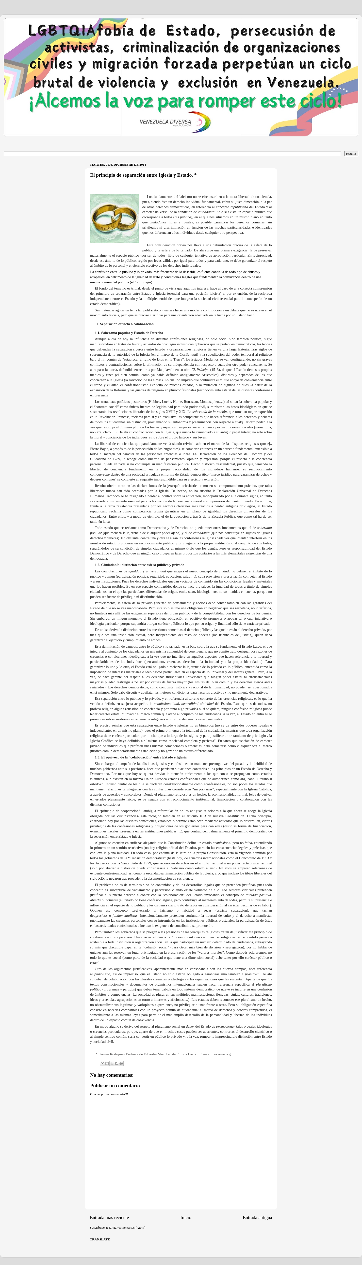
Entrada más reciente (109, 1217)
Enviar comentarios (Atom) (127, 1227)
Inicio (186, 1217)
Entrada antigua (257, 1217)
